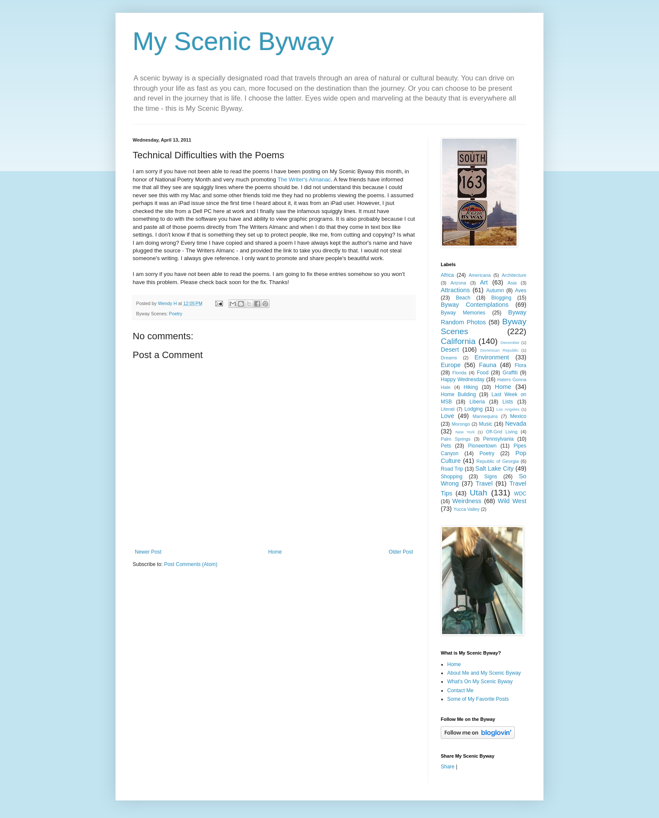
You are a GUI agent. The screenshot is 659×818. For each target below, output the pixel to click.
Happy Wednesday (462, 379)
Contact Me (460, 691)
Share (447, 767)
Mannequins (485, 416)
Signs (490, 477)
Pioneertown (482, 446)
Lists (507, 402)
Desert (450, 349)
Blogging (501, 298)
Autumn (495, 290)
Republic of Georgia (497, 461)
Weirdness (466, 501)
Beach (463, 298)
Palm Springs (455, 439)
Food (482, 373)
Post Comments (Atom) (190, 564)
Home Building (458, 394)
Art (483, 282)
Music (485, 424)
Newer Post (148, 552)
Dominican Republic (499, 350)
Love (447, 415)
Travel (484, 483)
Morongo (461, 424)
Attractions (455, 290)
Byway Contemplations (474, 304)
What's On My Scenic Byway (480, 682)
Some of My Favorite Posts (478, 699)
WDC (520, 494)
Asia (512, 282)
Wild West (512, 501)
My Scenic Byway (233, 41)
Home (275, 552)
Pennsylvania (498, 439)
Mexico (518, 416)
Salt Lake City (494, 468)
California (458, 341)
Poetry (175, 313)
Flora (520, 365)
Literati (447, 409)
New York (465, 432)
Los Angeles (507, 409)
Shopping (452, 477)
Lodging (473, 409)
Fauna (487, 365)
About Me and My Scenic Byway (484, 673)
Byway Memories (463, 313)
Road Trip (452, 469)
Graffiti (509, 373)
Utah (478, 492)
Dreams (449, 357)
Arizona (458, 282)
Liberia (477, 402)
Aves (520, 290)
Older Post (401, 552)
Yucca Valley (467, 509)
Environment (492, 357)
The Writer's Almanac (304, 179)
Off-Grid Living (501, 431)
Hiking (470, 387)
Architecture (514, 275)
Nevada (515, 423)
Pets (446, 446)
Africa (447, 275)
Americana (480, 275)
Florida (459, 372)
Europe (450, 365)
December (510, 342)
